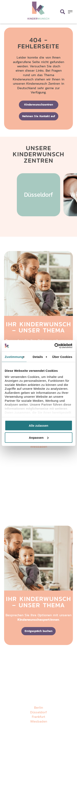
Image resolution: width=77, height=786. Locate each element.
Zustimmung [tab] (14, 356)
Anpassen (38, 437)
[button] (70, 12)
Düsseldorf (38, 712)
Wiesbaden (38, 446)
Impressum (47, 486)
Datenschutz (31, 486)
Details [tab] (38, 356)
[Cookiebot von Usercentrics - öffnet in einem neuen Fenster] (54, 346)
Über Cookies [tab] (62, 356)
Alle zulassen (38, 425)
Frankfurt (38, 716)
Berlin (38, 707)
